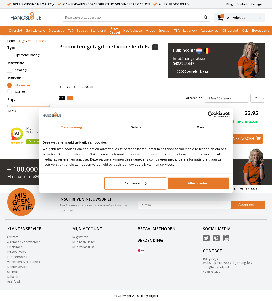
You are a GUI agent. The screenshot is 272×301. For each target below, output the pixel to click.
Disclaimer (14, 247)
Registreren (80, 237)
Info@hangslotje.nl (190, 58)
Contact (12, 237)
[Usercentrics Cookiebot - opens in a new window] (211, 114)
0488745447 (183, 63)
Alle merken (23, 85)
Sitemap (12, 272)
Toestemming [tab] (71, 127)
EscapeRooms (17, 257)
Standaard (98, 30)
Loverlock (190, 30)
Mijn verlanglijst (83, 247)
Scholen (12, 277)
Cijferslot (15, 30)
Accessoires (209, 30)
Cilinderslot (230, 30)
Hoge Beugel (114, 30)
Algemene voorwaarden (23, 242)
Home (11, 41)
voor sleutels (37, 41)
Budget (82, 30)
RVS (70, 30)
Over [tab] (200, 127)
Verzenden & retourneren (24, 262)
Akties (150, 30)
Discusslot (56, 30)
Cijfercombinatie (28, 55)
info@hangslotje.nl (216, 267)
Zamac (21, 70)
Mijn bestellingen (84, 242)
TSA (177, 30)
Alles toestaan (199, 183)
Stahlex (20, 92)
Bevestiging (261, 30)
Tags (21, 41)
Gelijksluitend (35, 30)
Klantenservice (17, 267)
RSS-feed (13, 281)
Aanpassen (135, 183)
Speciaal (164, 30)
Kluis (245, 30)
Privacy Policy (16, 252)
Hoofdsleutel (133, 30)
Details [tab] (136, 127)
